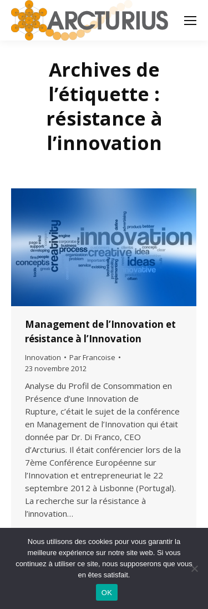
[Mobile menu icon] (190, 20)
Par (92, 357)
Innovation (43, 357)
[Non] (194, 568)
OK (107, 592)
